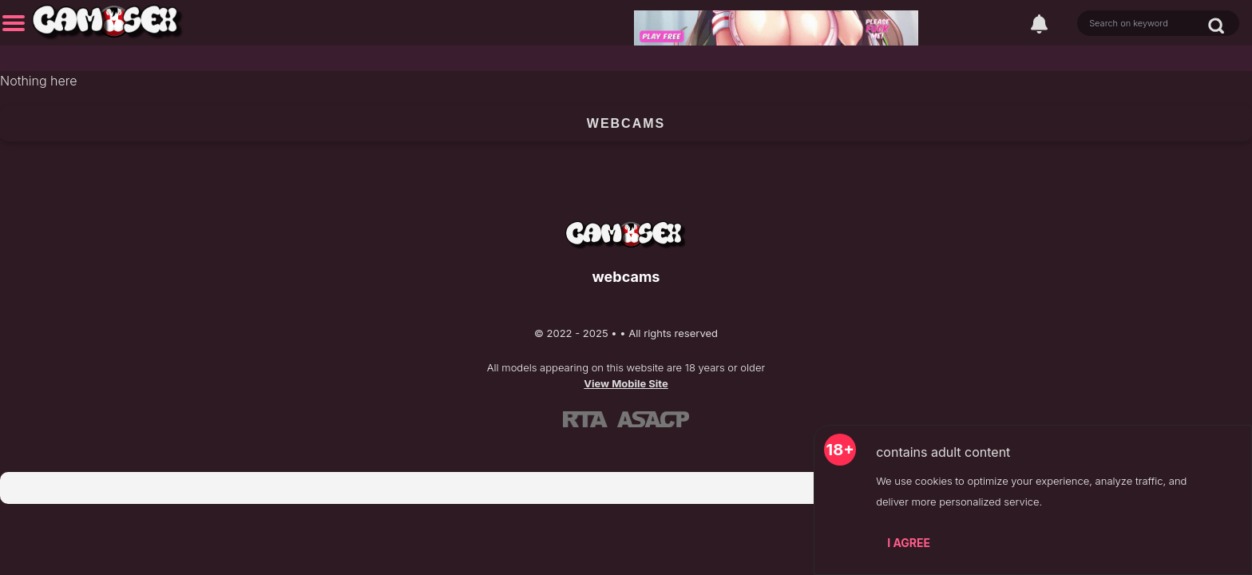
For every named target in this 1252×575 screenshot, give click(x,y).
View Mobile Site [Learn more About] (626, 383)
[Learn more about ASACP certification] (653, 418)
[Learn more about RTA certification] (585, 418)
